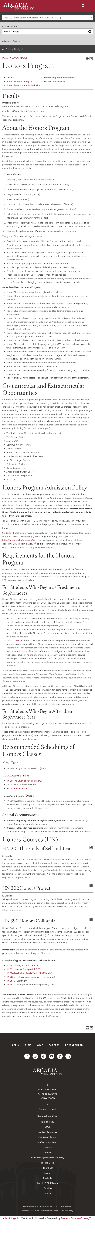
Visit (28, 1045)
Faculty (10, 77)
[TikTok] (43, 1056)
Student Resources (47, 1132)
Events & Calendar (47, 1137)
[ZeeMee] (60, 1056)
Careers (54, 1045)
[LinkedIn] (68, 1056)
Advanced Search (11, 40)
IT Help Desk (47, 1162)
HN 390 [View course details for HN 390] (19, 640)
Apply (16, 1045)
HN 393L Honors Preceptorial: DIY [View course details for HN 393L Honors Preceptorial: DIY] (23, 969)
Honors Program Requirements (59, 77)
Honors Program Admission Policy (23, 85)
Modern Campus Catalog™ (76, 1218)
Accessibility (27, 1210)
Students (47, 1178)
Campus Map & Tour (47, 1115)
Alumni (47, 1173)
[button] (83, 6)
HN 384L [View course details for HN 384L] (10, 980)
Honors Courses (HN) (54, 81)
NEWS (47, 1127)
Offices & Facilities (47, 1142)
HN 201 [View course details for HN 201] (9, 618)
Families (47, 1188)
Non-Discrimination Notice (46, 1210)
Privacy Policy (67, 1210)
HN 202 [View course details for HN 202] (9, 629)
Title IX (47, 1193)
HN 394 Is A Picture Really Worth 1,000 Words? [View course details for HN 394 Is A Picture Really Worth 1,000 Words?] (29, 972)
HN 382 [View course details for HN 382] (9, 984)
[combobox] (47, 17)
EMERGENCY (47, 1122)
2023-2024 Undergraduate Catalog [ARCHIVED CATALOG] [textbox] (32, 17)
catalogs (11, 1218)
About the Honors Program (19, 81)
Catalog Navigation (15, 49)
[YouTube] (51, 1056)
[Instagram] (35, 1056)
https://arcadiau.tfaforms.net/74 (18, 539)
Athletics (47, 1147)
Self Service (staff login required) (47, 1157)
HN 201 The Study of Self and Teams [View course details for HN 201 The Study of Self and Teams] (24, 780)
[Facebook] (27, 1056)
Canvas (47, 1152)
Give (40, 1045)
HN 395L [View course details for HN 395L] (10, 976)
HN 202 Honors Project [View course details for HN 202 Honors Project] (17, 788)
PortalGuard (74, 1045)
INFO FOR (47, 1168)
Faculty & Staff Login (47, 1183)
